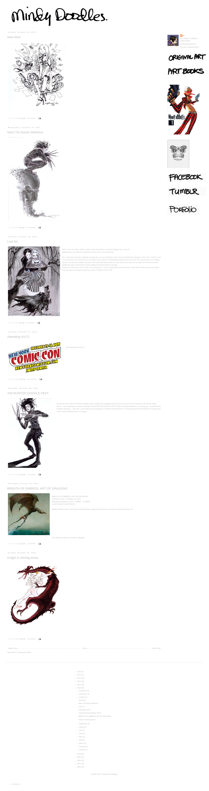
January (82, 750)
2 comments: (31, 543)
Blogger (114, 774)
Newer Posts (12, 648)
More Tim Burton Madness (25, 132)
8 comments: (31, 118)
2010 (79, 754)
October (82, 697)
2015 (79, 675)
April (81, 740)
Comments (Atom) (24, 652)
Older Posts (156, 648)
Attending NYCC (18, 337)
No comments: (32, 379)
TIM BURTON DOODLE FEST (28, 393)
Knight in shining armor (23, 557)
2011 (79, 688)
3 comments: (31, 474)
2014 (79, 678)
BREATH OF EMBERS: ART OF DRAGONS (37, 488)
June (81, 733)
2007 (79, 764)
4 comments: (30, 323)
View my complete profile (189, 47)
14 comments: (31, 227)
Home (84, 648)
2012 (79, 685)
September (83, 724)
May (81, 737)
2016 (79, 672)
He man (15, 784)
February (82, 747)
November (83, 694)
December (83, 691)
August (82, 727)
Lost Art (12, 241)
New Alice (14, 37)
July (80, 730)
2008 (79, 760)
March (81, 743)
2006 (79, 767)
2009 (79, 757)
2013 (79, 681)
